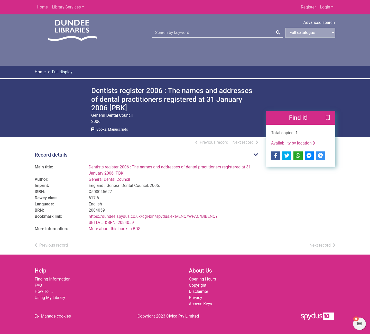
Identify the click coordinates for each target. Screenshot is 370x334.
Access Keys (200, 303)
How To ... (44, 291)
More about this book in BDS (115, 228)
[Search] (278, 33)
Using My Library (50, 297)
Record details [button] (51, 155)
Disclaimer (198, 291)
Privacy (195, 297)
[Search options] (310, 33)
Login (325, 7)
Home (42, 7)
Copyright (197, 285)
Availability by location (293, 143)
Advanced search (319, 22)
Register (308, 7)
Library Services (66, 7)
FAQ (38, 285)
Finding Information (52, 279)
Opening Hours (202, 279)
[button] (328, 118)
